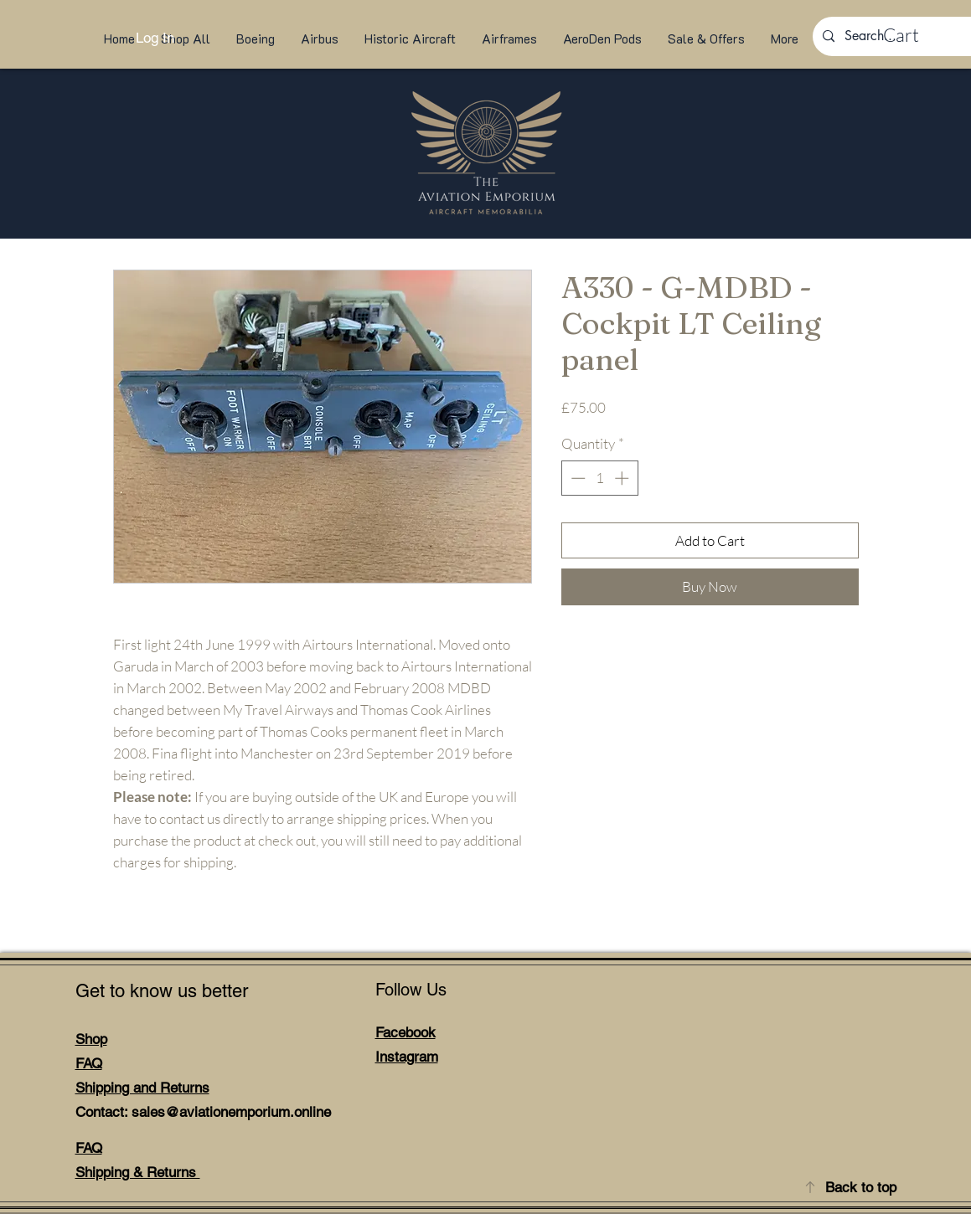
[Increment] (623, 478)
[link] (917, 35)
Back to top (860, 1187)
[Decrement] (576, 478)
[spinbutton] (599, 478)
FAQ (88, 1063)
